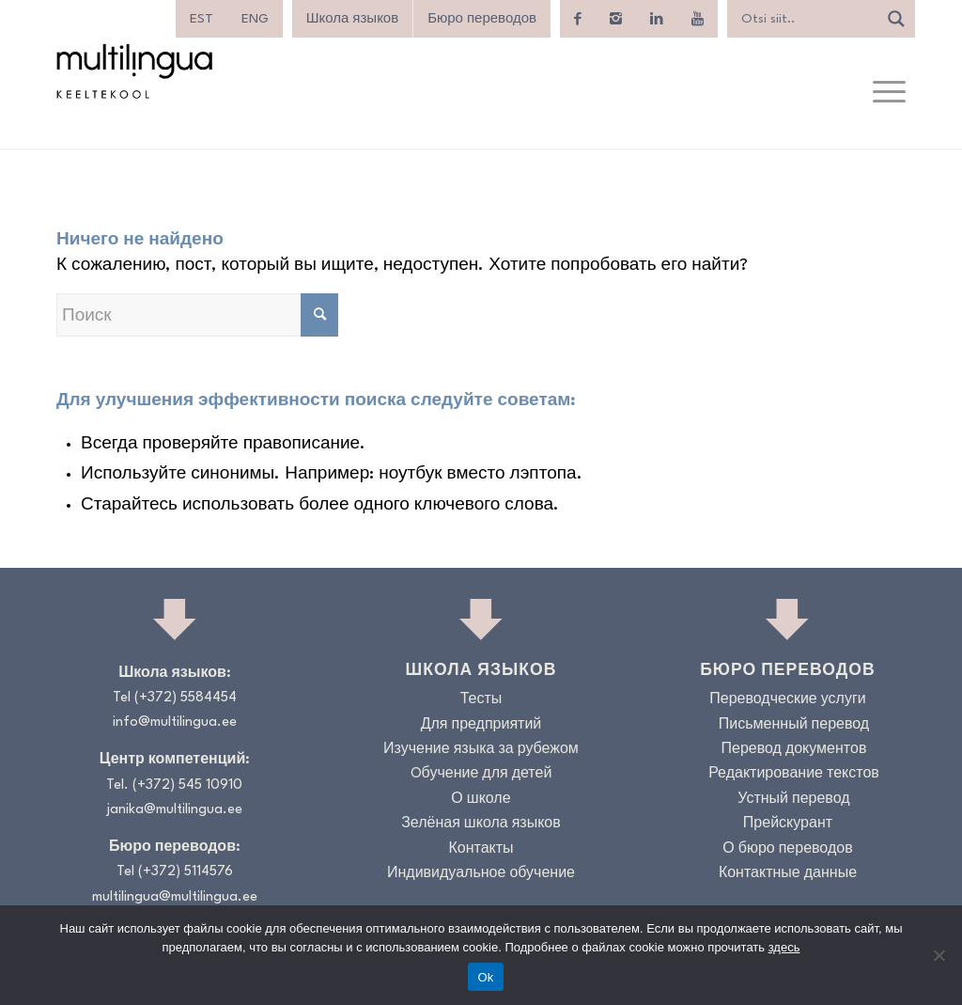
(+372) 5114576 (185, 872)
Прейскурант (787, 824)
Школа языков (352, 18)
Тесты (481, 700)
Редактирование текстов (793, 774)
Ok (485, 977)
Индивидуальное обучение (481, 874)
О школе (480, 800)
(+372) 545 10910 (187, 785)
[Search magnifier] (896, 19)
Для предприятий (481, 725)
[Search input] (807, 19)
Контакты (480, 849)
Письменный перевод (794, 725)
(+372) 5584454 (185, 698)
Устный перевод (793, 800)
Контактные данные (788, 874)
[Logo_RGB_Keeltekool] (133, 71)
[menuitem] (201, 19)
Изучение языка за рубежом (481, 750)
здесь (784, 947)
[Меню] (889, 93)
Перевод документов (793, 750)
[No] (938, 955)
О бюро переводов (787, 849)
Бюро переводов (481, 18)
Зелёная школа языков (481, 824)
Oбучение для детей (481, 774)
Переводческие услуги (787, 700)
